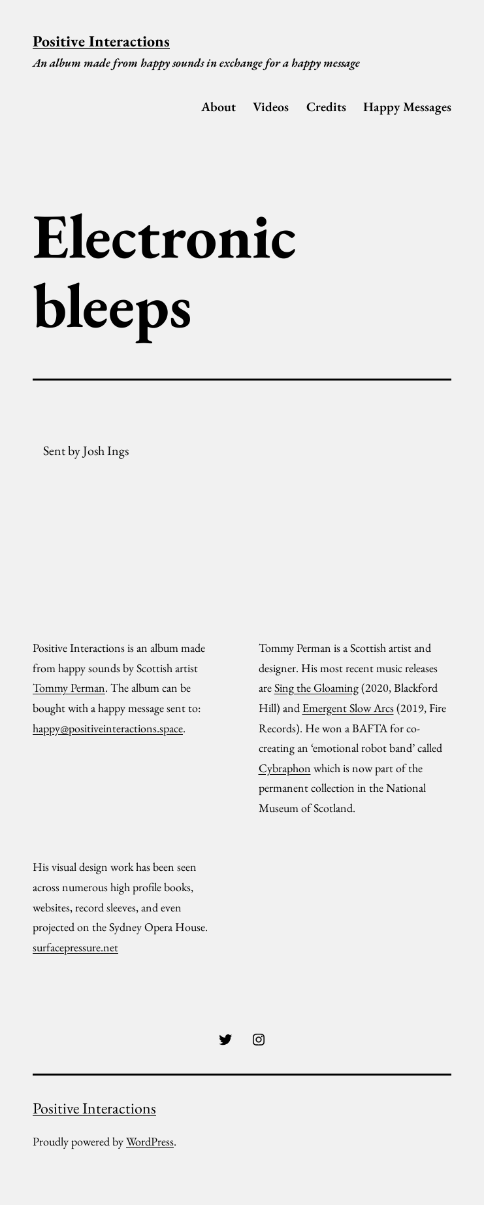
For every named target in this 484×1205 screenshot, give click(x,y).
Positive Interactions (101, 41)
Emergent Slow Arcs (348, 707)
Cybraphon (285, 767)
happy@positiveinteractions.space (108, 728)
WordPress (150, 1141)
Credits (326, 106)
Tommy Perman (69, 687)
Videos (271, 106)
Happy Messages (407, 106)
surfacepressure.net (75, 947)
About (218, 106)
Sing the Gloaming (316, 687)
